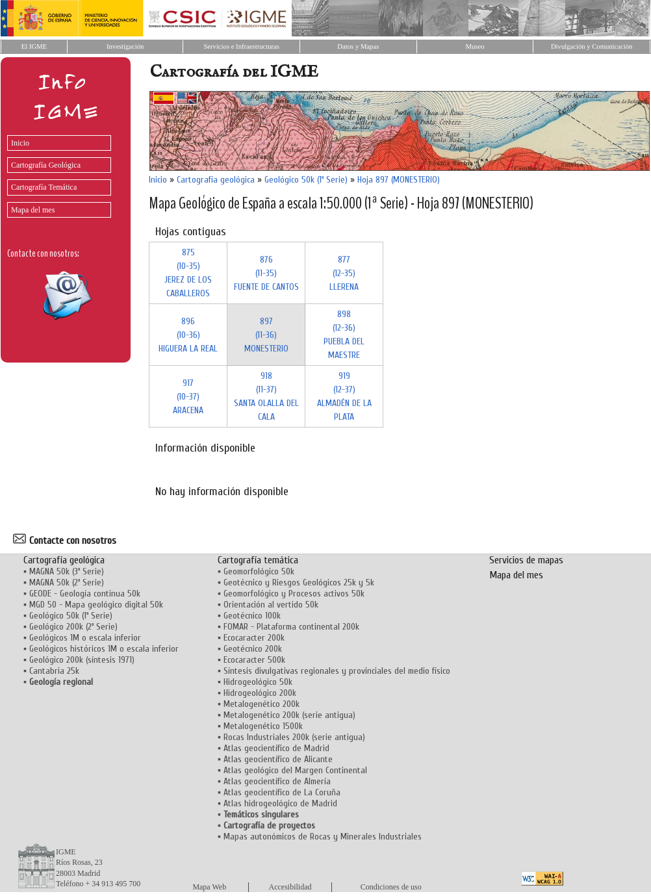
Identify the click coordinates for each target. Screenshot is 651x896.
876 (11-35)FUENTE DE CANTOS (266, 273)
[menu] (56, 173)
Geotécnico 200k (252, 648)
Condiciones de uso (391, 886)
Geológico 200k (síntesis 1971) (81, 659)
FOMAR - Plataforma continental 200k (291, 626)
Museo (474, 46)
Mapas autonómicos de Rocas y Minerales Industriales (322, 836)
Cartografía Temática (44, 187)
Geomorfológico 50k (258, 571)
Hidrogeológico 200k (259, 692)
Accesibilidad (290, 886)
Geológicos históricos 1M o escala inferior (104, 648)
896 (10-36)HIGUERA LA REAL (188, 335)
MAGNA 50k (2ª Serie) (66, 582)
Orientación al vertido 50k (270, 604)
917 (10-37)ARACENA (188, 397)
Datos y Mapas (358, 46)
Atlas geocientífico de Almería (277, 781)
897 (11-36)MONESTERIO (266, 335)
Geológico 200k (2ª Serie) (73, 626)
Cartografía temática (258, 560)
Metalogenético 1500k (263, 726)
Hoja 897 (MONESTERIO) (398, 179)
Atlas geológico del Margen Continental (295, 770)
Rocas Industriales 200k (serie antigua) (294, 737)
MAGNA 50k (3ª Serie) (66, 571)
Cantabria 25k (54, 670)
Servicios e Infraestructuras (241, 46)
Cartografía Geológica (46, 165)
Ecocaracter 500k (254, 659)
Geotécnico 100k (252, 615)
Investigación (125, 46)
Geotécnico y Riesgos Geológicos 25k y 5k (298, 582)
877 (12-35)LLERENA (344, 273)
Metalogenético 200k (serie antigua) (289, 715)
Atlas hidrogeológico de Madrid (280, 803)
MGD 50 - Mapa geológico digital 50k (96, 604)
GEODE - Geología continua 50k (84, 593)
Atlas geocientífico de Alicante (278, 759)
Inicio (20, 142)
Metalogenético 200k (261, 704)
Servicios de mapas (526, 560)
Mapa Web (209, 886)
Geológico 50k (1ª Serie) (306, 179)
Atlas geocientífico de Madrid (276, 748)
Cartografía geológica (216, 179)
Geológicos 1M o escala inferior (85, 637)
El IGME (34, 46)
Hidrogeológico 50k (257, 681)
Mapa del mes (33, 209)
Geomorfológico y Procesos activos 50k (293, 593)
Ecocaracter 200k (254, 637)
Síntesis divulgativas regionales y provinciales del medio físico (336, 670)
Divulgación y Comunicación (591, 46)
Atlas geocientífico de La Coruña (281, 792)
